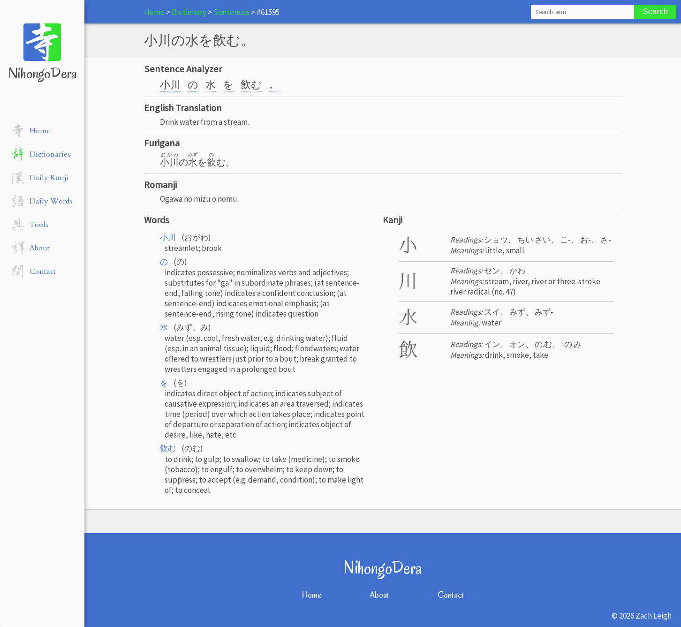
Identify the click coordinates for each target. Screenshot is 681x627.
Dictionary (189, 12)
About (379, 595)
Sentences (231, 12)
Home (154, 12)
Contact (451, 595)
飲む (251, 84)
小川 (170, 84)
